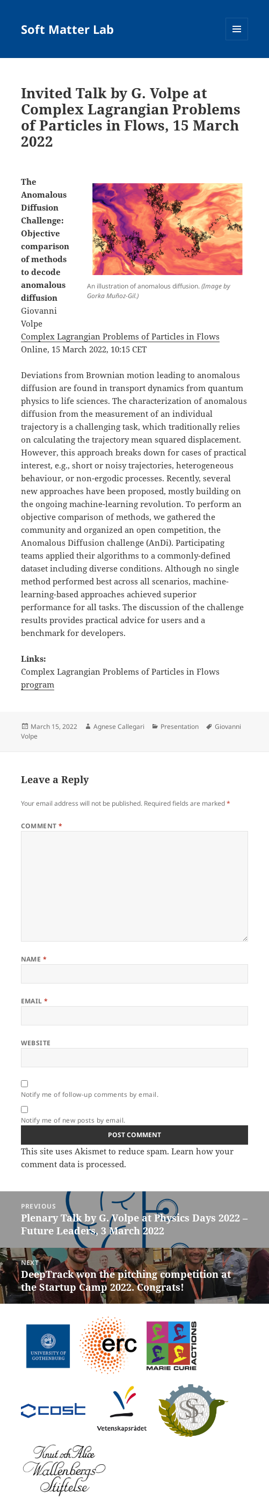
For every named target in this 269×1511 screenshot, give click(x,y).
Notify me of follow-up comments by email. (90, 1094)
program (37, 684)
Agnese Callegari (118, 726)
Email (34, 1001)
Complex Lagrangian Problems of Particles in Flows (120, 336)
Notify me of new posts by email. (73, 1120)
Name (34, 959)
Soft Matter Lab (67, 29)
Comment (42, 825)
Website (36, 1042)
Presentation (180, 726)
